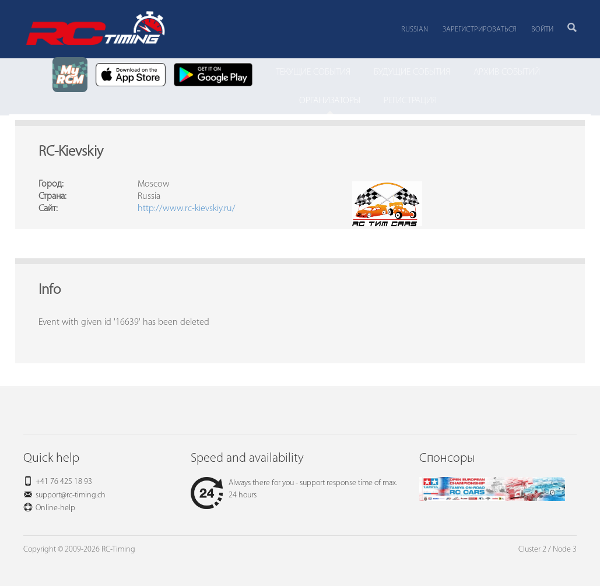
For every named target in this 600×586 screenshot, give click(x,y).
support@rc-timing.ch (71, 495)
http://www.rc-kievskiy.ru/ (187, 208)
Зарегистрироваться (480, 29)
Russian (414, 29)
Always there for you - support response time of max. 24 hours (294, 489)
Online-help (55, 508)
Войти (542, 29)
